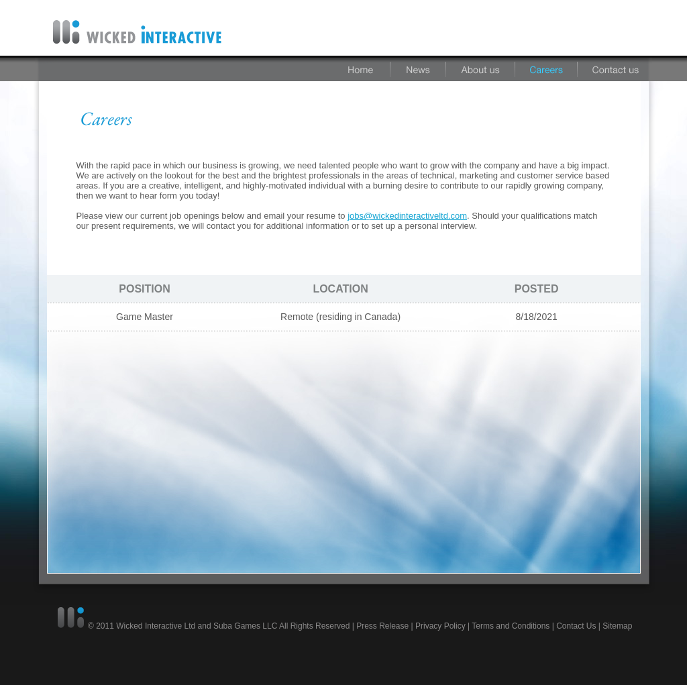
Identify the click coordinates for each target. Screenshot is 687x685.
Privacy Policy (440, 626)
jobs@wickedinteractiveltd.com (407, 216)
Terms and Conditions (510, 626)
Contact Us (576, 626)
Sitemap (617, 626)
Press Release (382, 626)
